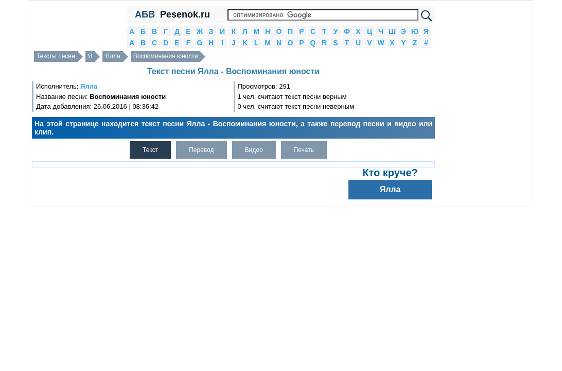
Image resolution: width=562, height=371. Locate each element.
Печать (304, 150)
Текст (150, 150)
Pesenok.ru (185, 14)
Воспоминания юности (165, 56)
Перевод (201, 150)
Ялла (112, 56)
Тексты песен (56, 56)
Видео (254, 150)
